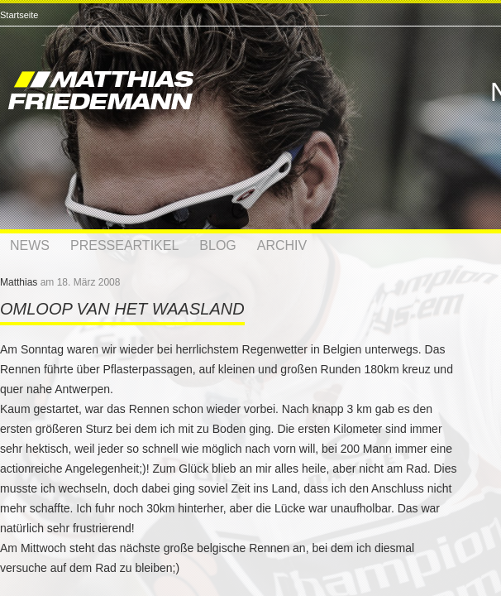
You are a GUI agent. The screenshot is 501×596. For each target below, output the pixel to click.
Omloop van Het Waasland (122, 309)
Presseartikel (124, 245)
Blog (217, 245)
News (30, 245)
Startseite (19, 15)
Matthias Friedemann (173, 93)
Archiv (282, 245)
